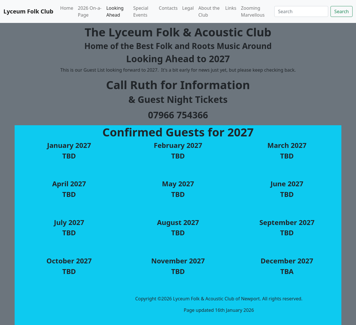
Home (66, 8)
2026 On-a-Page (89, 11)
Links (230, 8)
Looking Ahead (115, 11)
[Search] (301, 11)
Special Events (140, 11)
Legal (188, 8)
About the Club (209, 11)
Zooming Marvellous (253, 11)
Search (341, 11)
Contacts (168, 8)
